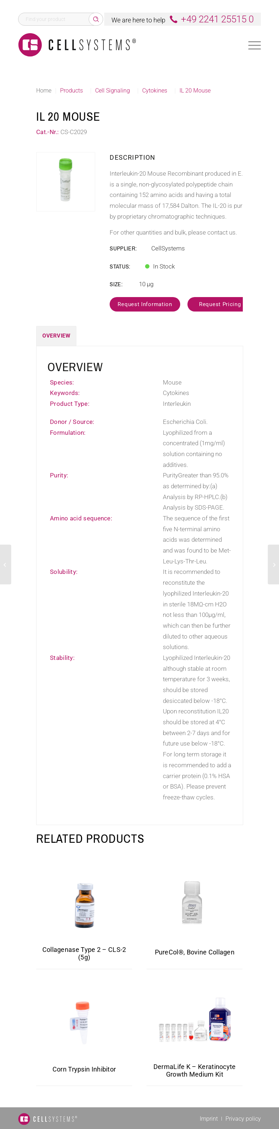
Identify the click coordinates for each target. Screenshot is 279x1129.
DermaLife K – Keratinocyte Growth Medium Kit (194, 1070)
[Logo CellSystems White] (77, 45)
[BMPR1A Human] (273, 564)
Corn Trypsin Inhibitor (84, 1069)
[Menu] (254, 45)
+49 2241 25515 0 (217, 19)
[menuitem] (254, 44)
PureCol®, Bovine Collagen (195, 952)
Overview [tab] (56, 335)
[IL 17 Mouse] (5, 564)
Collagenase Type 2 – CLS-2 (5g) (84, 953)
